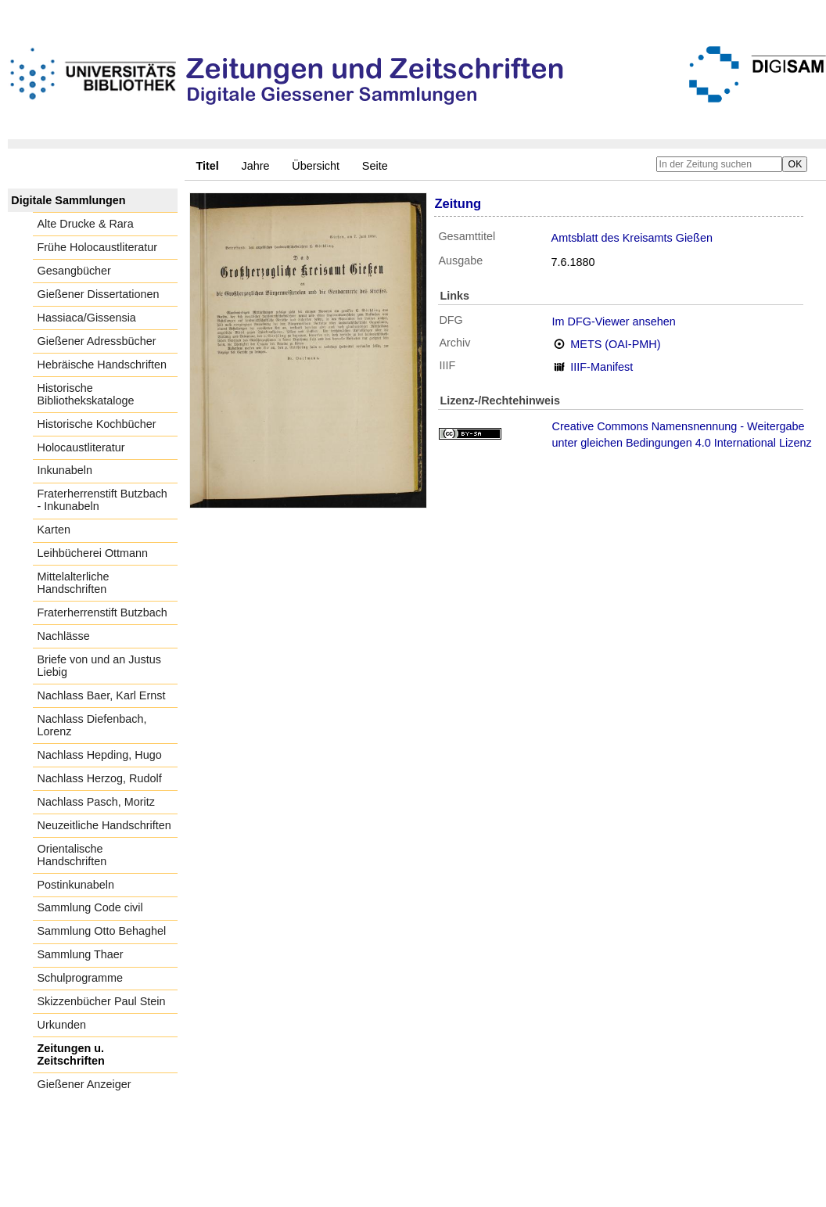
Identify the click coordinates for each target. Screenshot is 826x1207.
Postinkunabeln (76, 884)
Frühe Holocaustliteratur (98, 247)
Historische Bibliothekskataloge (86, 394)
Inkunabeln (65, 470)
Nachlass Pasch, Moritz (96, 802)
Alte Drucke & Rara (86, 223)
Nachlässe (64, 636)
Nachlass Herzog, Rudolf (100, 778)
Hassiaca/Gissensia (87, 317)
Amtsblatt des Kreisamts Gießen (632, 238)
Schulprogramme (81, 978)
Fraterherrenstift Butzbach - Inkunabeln (102, 499)
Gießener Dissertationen (99, 294)
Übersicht (315, 166)
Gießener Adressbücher (97, 341)
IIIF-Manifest (601, 367)
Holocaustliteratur (81, 447)
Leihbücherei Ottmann (93, 553)
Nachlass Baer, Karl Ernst (102, 695)
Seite (375, 166)
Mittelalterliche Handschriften (74, 582)
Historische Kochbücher (97, 424)
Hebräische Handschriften (102, 364)
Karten (54, 529)
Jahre (256, 166)
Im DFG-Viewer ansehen (614, 321)
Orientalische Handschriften (72, 855)
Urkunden (62, 1024)
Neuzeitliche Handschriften (104, 825)
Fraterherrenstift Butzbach (102, 612)
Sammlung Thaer (81, 954)
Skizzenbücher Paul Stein (102, 1001)
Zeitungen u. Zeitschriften (71, 1054)
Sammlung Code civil (90, 907)
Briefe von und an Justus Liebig (99, 665)
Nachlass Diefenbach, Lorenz (92, 725)
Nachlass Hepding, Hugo (100, 755)
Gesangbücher (74, 270)
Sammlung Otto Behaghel (102, 931)
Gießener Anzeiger (84, 1084)
